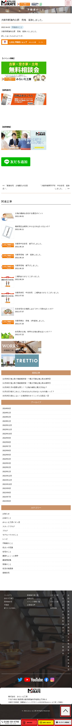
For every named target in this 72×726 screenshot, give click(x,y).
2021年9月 (7, 488)
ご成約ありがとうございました (27, 276)
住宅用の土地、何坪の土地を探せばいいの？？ (33, 332)
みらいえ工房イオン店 (11, 522)
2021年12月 (7, 476)
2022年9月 (7, 438)
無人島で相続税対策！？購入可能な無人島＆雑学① (30, 383)
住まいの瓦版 (8, 547)
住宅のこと (7, 552)
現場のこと (7, 564)
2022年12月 (7, 425)
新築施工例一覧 (32, 595)
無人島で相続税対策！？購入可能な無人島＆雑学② (30, 379)
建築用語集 (7, 560)
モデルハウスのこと (10, 535)
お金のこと (7, 518)
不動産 (6, 605)
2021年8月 (7, 493)
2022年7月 (7, 446)
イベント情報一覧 (33, 602)
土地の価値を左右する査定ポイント (29, 213)
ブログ (5, 531)
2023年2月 (7, 417)
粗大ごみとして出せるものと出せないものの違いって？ (32, 391)
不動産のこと (8, 543)
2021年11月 (7, 480)
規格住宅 (6, 573)
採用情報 (53, 608)
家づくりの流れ (9, 608)
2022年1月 (7, 472)
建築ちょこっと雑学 (10, 556)
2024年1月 (7, 413)
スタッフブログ (9, 526)
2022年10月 (7, 434)
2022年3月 (7, 463)
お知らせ (6, 514)
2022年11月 (7, 429)
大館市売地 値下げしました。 (27, 265)
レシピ (5, 539)
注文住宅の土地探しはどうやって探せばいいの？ (34, 309)
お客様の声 (31, 605)
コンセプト (8, 595)
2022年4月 (7, 459)
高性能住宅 (8, 602)
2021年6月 (7, 501)
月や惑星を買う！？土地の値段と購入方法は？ (28, 387)
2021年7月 (7, 497)
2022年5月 (7, 455)
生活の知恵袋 (8, 568)
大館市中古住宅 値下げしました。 (29, 244)
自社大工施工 (9, 598)
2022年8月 (7, 442)
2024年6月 (7, 408)
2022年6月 (7, 450)
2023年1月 (7, 421)
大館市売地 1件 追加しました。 (28, 255)
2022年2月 (7, 467)
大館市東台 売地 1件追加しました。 (30, 321)
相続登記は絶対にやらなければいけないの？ (32, 226)
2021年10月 (7, 484)
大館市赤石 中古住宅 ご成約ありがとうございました (37, 293)
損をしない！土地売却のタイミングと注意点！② (29, 396)
